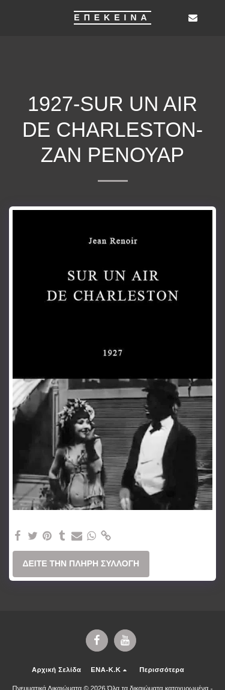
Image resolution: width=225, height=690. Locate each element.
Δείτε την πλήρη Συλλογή (80, 563)
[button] (13, 17)
